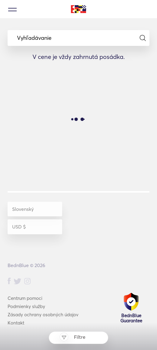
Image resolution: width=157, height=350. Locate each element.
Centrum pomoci (25, 298)
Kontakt (16, 323)
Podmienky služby (26, 306)
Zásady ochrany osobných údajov (43, 314)
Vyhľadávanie (81, 38)
